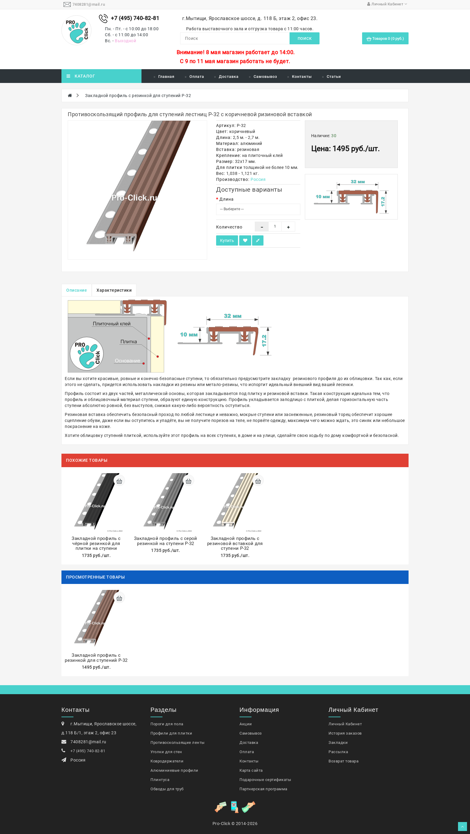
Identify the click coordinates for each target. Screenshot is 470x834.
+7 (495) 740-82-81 (87, 751)
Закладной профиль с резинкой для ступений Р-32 (138, 95)
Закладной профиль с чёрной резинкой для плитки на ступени (96, 543)
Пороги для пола (166, 724)
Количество (229, 227)
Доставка (229, 76)
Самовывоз (265, 76)
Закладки (338, 742)
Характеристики (114, 290)
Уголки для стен (166, 752)
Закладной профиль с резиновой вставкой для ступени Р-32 (235, 543)
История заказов (345, 733)
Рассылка (338, 752)
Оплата (196, 76)
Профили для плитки (171, 733)
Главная (166, 76)
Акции (245, 724)
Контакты (302, 76)
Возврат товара (343, 761)
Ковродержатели (166, 761)
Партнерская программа (263, 789)
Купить (227, 240)
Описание (76, 290)
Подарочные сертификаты (265, 779)
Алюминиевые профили (174, 770)
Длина (226, 199)
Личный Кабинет (345, 724)
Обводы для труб (167, 789)
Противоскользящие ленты (177, 742)
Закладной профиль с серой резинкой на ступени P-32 (165, 541)
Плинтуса (159, 779)
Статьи (334, 76)
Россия (258, 179)
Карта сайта (251, 770)
